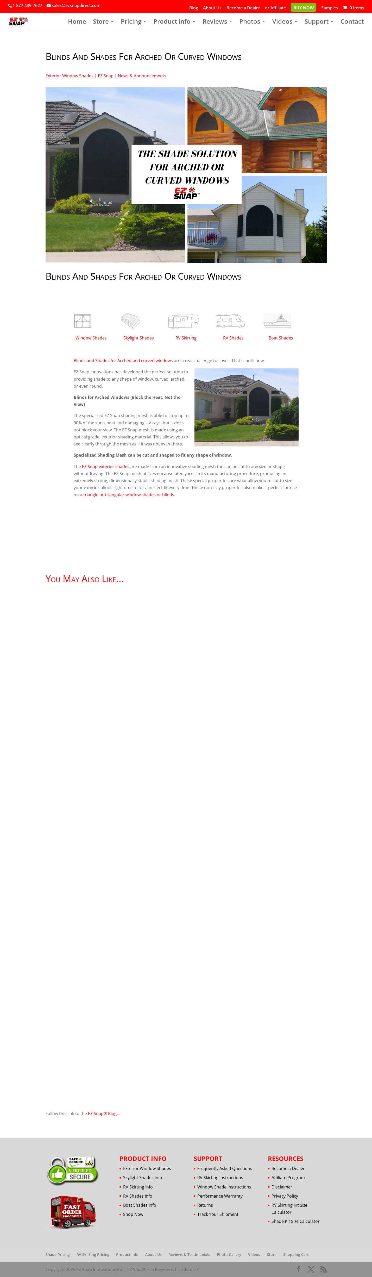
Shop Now (133, 1214)
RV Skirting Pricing (93, 1254)
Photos (249, 23)
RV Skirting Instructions (220, 1177)
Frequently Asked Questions (224, 1168)
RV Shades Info (137, 1196)
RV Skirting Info (138, 1187)
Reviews (215, 23)
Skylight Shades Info (142, 1177)
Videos (282, 23)
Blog (193, 8)
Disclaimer (282, 1187)
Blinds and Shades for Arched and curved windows (123, 360)
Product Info (172, 23)
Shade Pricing (58, 1254)
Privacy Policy (285, 1196)
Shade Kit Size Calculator (296, 1221)
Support (317, 23)
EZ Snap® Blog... (104, 1113)
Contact (352, 23)
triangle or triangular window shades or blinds (128, 495)
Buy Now (303, 8)
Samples (329, 8)
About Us (212, 8)
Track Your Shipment (217, 1214)
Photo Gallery (229, 1254)
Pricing (131, 23)
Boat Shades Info (139, 1205)
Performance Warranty (220, 1196)
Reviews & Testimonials (189, 1254)
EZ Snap (106, 76)
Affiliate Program (288, 1177)
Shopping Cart (296, 1254)
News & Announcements (142, 76)
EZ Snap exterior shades (105, 466)
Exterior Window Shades (69, 76)
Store (101, 23)
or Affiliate (275, 8)
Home (77, 23)
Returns (205, 1205)
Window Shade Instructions (224, 1187)
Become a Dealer (243, 8)
